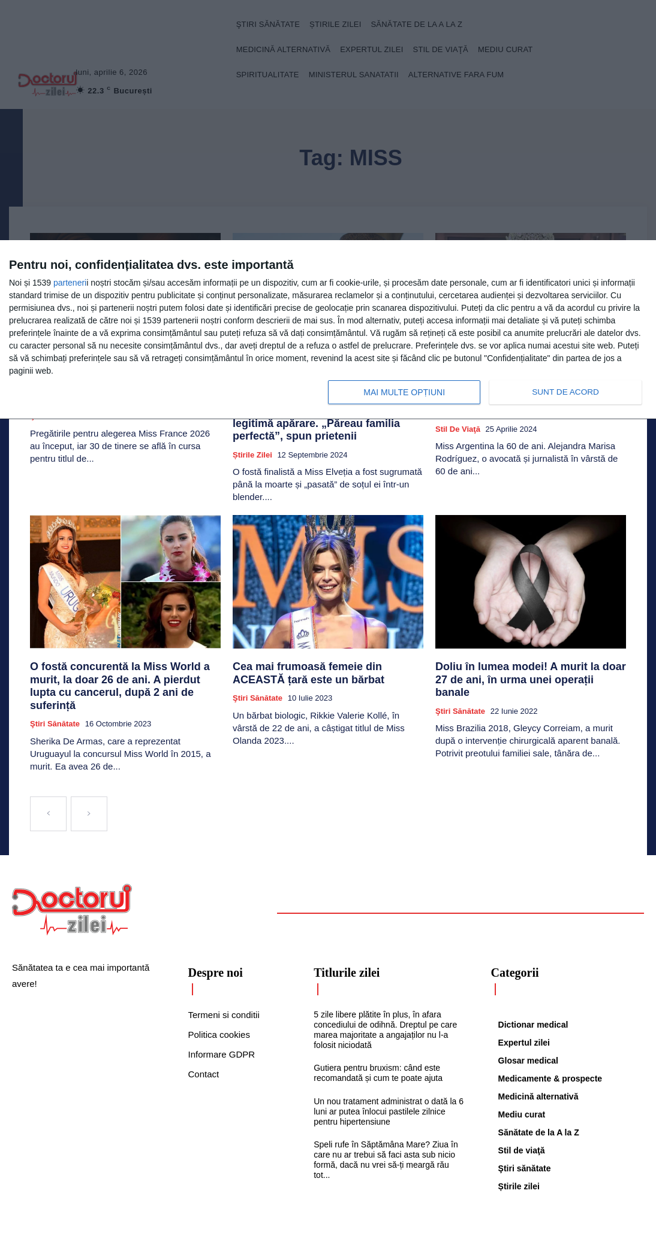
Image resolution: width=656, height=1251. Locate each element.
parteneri (69, 282)
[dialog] (328, 330)
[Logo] (72, 869)
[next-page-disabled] (89, 773)
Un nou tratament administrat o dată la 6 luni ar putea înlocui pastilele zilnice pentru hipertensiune (389, 1071)
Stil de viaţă (457, 422)
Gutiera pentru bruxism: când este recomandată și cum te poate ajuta (378, 1032)
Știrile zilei (252, 433)
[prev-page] (48, 773)
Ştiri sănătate (55, 682)
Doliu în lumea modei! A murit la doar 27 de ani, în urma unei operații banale (527, 649)
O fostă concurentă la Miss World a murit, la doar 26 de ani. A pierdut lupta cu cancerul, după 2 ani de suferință (123, 655)
